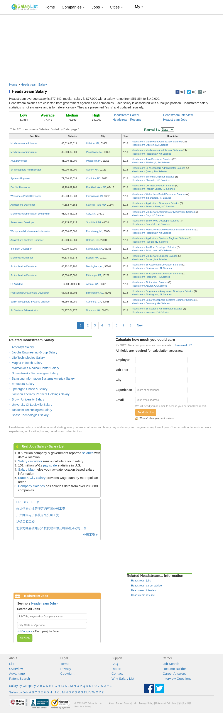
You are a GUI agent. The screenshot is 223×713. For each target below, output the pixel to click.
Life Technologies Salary (28, 357)
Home (51, 7)
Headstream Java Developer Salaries (152, 159)
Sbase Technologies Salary (30, 415)
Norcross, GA (93, 310)
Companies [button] (73, 7)
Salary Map (26, 469)
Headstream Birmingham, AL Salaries (152, 268)
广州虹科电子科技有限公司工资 (37, 515)
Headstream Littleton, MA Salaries (150, 145)
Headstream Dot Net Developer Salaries (153, 185)
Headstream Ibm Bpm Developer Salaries (154, 247)
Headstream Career (126, 115)
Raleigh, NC (92, 240)
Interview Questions (177, 678)
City (118, 380)
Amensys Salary (23, 347)
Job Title (122, 370)
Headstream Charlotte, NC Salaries (150, 180)
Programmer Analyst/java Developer (29, 292)
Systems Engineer (20, 178)
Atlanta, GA (92, 284)
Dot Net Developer (20, 187)
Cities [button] (116, 7)
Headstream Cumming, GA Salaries (151, 303)
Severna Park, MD (96, 204)
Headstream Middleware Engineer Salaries (155, 256)
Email (120, 400)
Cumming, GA (93, 301)
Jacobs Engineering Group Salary (34, 352)
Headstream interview (143, 590)
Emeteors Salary (23, 383)
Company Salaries (31, 486)
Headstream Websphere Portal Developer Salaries (159, 194)
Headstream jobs (141, 580)
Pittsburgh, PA (93, 160)
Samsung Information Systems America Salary (43, 378)
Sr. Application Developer (23, 266)
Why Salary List (123, 678)
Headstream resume (143, 595)
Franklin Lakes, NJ (96, 187)
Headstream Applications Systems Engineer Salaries (160, 238)
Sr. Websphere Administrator (25, 169)
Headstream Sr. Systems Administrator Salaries (157, 308)
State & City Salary (32, 478)
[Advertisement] (111, 46)
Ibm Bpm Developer (21, 248)
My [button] (139, 7)
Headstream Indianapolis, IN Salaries (152, 197)
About (111, 703)
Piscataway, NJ (94, 152)
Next (140, 325)
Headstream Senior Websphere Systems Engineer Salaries (164, 300)
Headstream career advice (146, 585)
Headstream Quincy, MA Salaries (149, 171)
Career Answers (174, 673)
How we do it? (183, 345)
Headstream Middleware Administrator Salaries (157, 141)
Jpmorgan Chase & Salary (29, 389)
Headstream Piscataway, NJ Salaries (151, 153)
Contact (117, 673)
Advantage (17, 673)
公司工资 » (90, 534)
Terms (64, 664)
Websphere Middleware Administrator (30, 231)
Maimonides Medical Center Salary (35, 368)
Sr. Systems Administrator (24, 310)
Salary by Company (22, 686)
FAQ (115, 664)
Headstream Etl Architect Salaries (150, 282)
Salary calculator (30, 461)
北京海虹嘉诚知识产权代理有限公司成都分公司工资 (51, 528)
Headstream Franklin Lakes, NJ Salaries (153, 189)
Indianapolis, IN (94, 196)
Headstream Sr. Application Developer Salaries (157, 264)
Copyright (67, 673)
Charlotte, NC (93, 178)
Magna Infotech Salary (27, 363)
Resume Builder (174, 669)
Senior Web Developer (22, 222)
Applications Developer (22, 204)
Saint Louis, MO (94, 248)
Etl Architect (16, 284)
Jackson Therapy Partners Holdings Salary (40, 394)
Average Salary (146, 703)
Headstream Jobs (175, 119)
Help (135, 703)
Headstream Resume (127, 119)
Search (25, 638)
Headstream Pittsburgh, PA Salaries (151, 162)
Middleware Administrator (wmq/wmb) (30, 213)
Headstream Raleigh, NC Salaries (150, 241)
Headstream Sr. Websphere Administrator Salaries (159, 168)
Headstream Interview (178, 115)
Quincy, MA (92, 169)
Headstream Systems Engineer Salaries (153, 176)
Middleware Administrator (23, 143)
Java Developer (18, 160)
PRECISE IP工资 (28, 502)
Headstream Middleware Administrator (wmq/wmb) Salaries (164, 212)
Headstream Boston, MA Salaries (149, 259)
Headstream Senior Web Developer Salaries (156, 220)
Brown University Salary (28, 399)
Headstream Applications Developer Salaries (156, 203)
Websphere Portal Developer (25, 196)
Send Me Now (146, 412)
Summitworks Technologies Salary (35, 373)
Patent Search (19, 678)
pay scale (50, 465)
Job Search (171, 664)
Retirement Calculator (165, 703)
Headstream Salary (34, 84)
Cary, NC (91, 213)
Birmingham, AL (94, 266)
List (11, 664)
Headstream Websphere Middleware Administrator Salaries (163, 229)
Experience (124, 390)
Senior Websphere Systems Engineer (30, 301)
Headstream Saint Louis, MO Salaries (152, 250)
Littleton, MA (93, 143)
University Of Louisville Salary (32, 404)
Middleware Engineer (21, 257)
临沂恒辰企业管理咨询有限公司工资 (40, 508)
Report (116, 669)
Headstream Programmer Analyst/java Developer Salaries (163, 291)
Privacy (65, 669)
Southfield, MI (93, 222)
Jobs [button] (97, 7)
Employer (123, 360)
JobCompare (24, 631)
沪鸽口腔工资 (25, 521)
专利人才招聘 (184, 703)
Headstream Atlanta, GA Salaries (149, 285)
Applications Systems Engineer (27, 240)
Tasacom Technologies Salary (32, 410)
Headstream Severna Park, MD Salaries (153, 206)
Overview (16, 669)
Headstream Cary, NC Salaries (148, 215)
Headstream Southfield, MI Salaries (151, 224)
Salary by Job (18, 692)
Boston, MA (92, 257)
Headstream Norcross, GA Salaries (150, 312)
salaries (87, 453)
